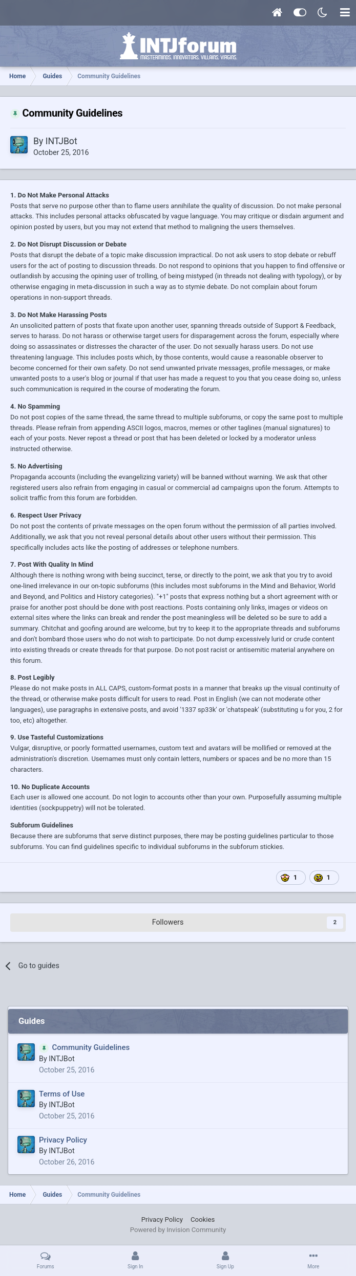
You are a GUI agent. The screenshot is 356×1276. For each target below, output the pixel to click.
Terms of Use (62, 1094)
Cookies (203, 1219)
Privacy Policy (63, 1140)
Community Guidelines (91, 1047)
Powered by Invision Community (178, 1230)
